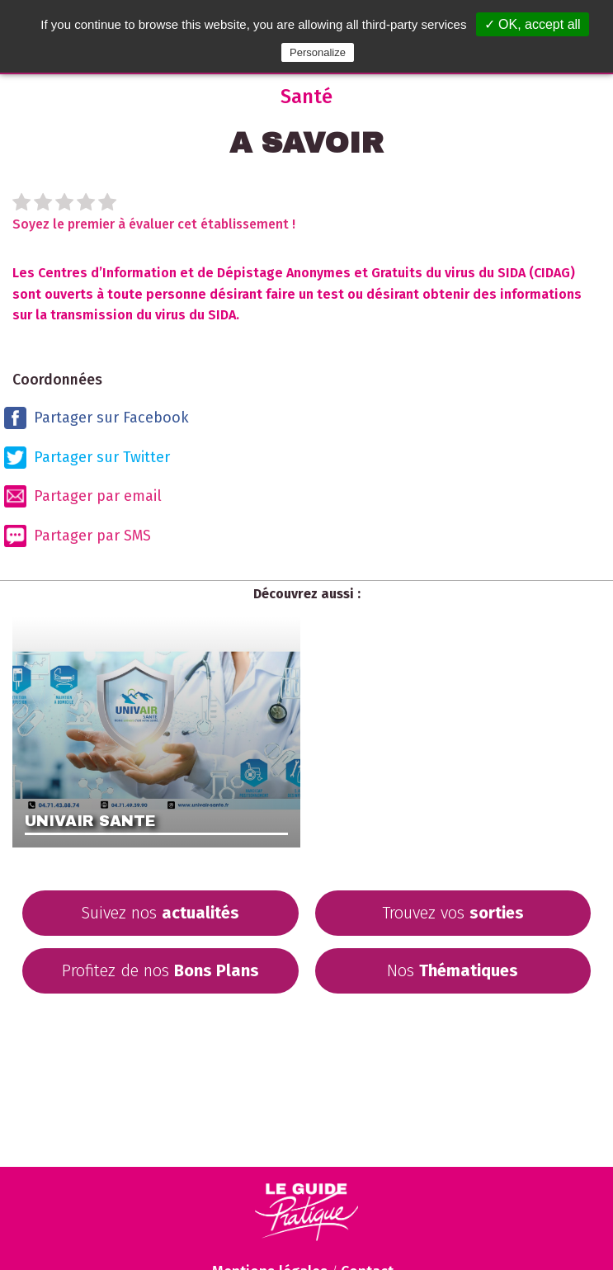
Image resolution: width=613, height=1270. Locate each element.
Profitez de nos (160, 970)
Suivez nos (160, 913)
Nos (452, 970)
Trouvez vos (453, 913)
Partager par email (83, 496)
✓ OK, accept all (532, 24)
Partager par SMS (77, 536)
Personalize (318, 52)
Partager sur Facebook (96, 418)
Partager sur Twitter (87, 457)
